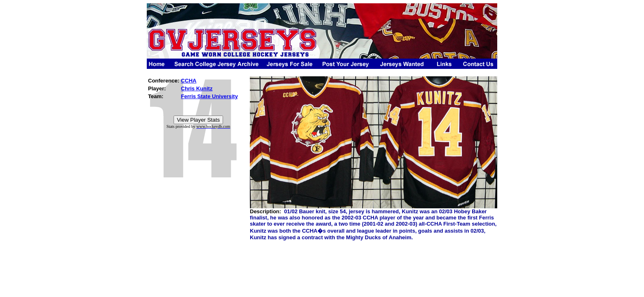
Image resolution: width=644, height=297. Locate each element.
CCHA (189, 81)
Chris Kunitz (197, 88)
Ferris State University (209, 96)
